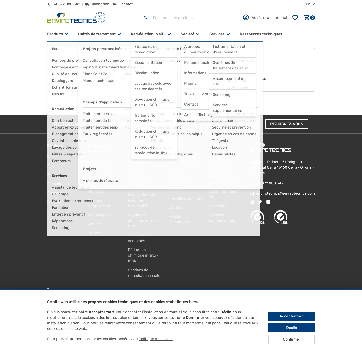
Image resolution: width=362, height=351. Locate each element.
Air (49, 165)
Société (187, 34)
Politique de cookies (156, 339)
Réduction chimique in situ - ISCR (143, 255)
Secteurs (95, 191)
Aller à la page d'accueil (181, 103)
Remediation (58, 183)
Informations (180, 180)
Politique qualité (183, 171)
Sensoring (218, 206)
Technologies (99, 215)
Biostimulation (140, 186)
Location (54, 202)
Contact (176, 207)
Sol (50, 174)
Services (217, 34)
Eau (50, 156)
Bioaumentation (142, 176)
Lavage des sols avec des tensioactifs (142, 200)
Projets (94, 233)
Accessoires (57, 192)
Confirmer (291, 339)
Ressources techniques (261, 34)
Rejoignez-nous (286, 124)
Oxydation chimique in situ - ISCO (143, 220)
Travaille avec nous (185, 198)
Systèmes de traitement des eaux (222, 176)
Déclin (291, 327)
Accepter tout (292, 316)
